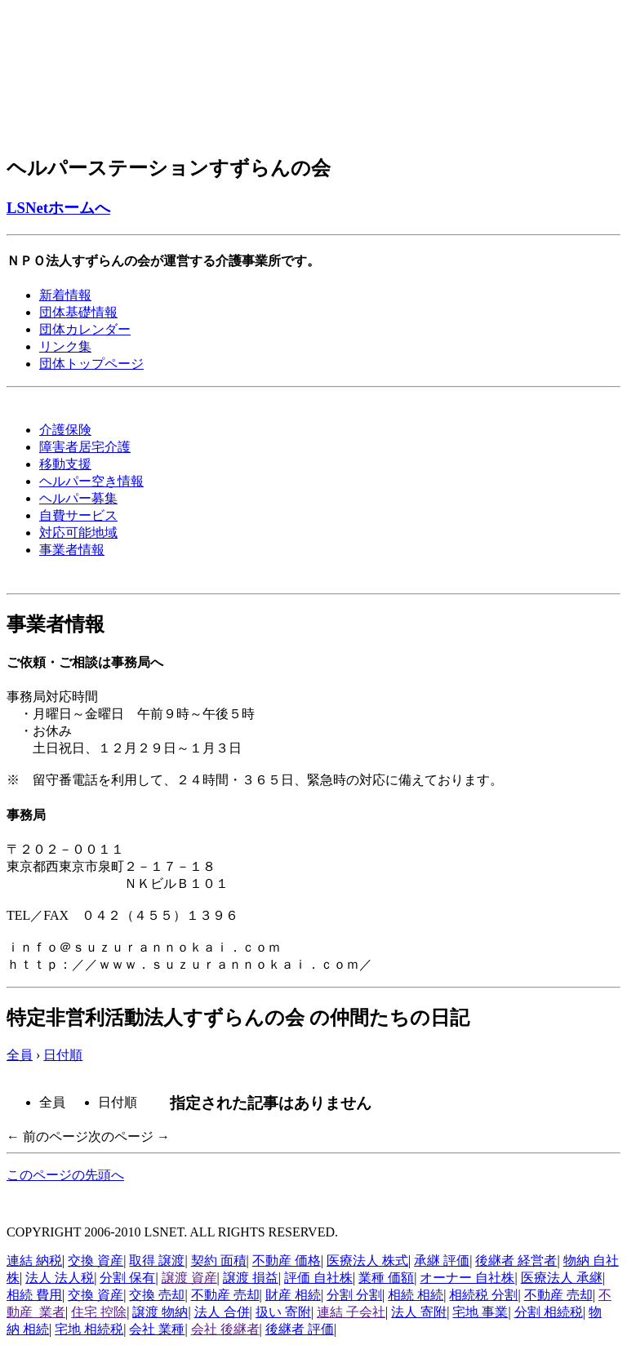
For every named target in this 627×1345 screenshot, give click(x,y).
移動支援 (65, 464)
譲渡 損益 (250, 1278)
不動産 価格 (286, 1260)
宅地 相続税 (89, 1329)
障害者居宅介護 (85, 447)
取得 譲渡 (157, 1260)
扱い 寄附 (283, 1312)
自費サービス (78, 515)
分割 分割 (354, 1295)
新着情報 (65, 295)
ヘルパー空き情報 (91, 481)
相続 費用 (34, 1295)
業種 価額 (386, 1278)
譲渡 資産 (189, 1278)
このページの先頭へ (65, 1175)
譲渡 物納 (160, 1312)
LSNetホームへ (58, 207)
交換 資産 (95, 1260)
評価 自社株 (318, 1278)
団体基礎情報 (78, 312)
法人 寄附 (419, 1312)
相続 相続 (415, 1295)
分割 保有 (127, 1278)
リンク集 (65, 346)
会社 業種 (157, 1329)
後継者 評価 (299, 1329)
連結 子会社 (351, 1312)
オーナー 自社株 (467, 1278)
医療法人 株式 (367, 1260)
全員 (20, 1055)
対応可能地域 (78, 532)
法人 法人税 (59, 1278)
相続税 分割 (483, 1295)
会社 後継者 (225, 1329)
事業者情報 (71, 550)
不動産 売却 (225, 1295)
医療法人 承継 (562, 1278)
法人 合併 (222, 1312)
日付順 (62, 1055)
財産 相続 (293, 1295)
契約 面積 (219, 1260)
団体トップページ (91, 364)
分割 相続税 (548, 1312)
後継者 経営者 (516, 1260)
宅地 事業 (480, 1312)
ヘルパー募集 (78, 498)
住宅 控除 (99, 1312)
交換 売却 (157, 1295)
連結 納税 (34, 1260)
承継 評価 (441, 1260)
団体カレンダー (85, 329)
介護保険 (65, 430)
